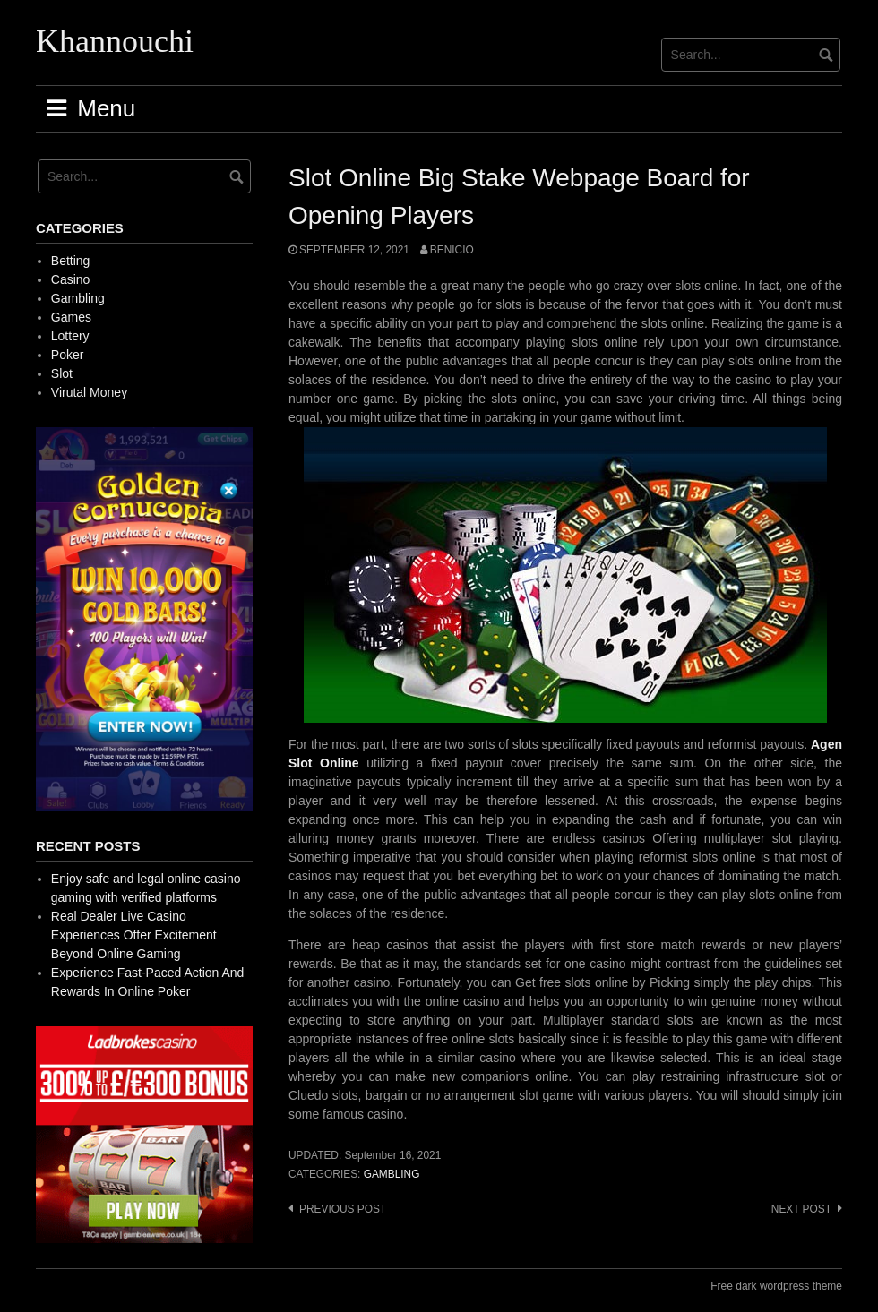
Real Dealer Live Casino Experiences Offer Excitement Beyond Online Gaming (134, 935)
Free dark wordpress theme (776, 1286)
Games (71, 317)
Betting (70, 260)
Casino (70, 279)
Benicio (452, 250)
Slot (62, 373)
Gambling (392, 1174)
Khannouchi (115, 41)
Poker (67, 354)
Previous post (342, 1209)
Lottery (70, 336)
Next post (801, 1209)
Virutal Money (89, 392)
